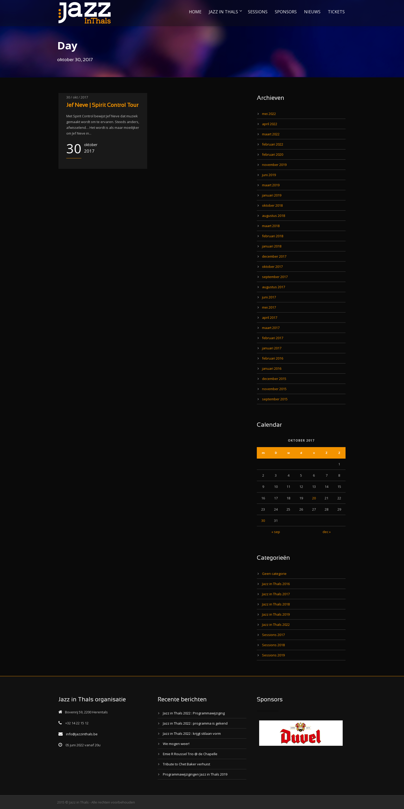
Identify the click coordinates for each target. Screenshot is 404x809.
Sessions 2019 (273, 655)
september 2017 (275, 276)
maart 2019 (271, 185)
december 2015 (274, 378)
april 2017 (269, 317)
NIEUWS (312, 12)
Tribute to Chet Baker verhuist (186, 764)
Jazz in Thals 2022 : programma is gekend (195, 723)
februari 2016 (272, 358)
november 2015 (274, 388)
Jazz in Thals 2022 (276, 624)
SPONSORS (286, 12)
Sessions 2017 (273, 634)
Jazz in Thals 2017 (276, 594)
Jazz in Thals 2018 (276, 604)
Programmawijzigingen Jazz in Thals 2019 (195, 774)
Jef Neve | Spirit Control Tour (102, 105)
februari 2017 (272, 338)
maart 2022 (271, 134)
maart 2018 (271, 225)
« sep (275, 531)
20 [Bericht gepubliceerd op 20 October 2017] (314, 498)
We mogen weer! (176, 743)
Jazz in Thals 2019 (276, 614)
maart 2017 (271, 327)
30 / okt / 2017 (77, 97)
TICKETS (336, 12)
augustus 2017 (273, 287)
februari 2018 (272, 236)
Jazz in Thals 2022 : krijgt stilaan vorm (192, 733)
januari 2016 (271, 368)
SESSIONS (258, 12)
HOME (195, 12)
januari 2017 (271, 348)
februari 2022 (272, 144)
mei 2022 (269, 113)
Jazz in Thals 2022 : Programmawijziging (194, 713)
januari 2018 (271, 246)
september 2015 (275, 399)
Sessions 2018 (273, 645)
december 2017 (274, 256)
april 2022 (269, 124)
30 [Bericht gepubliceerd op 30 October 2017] (263, 520)
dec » (327, 531)
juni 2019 (269, 174)
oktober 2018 (272, 205)
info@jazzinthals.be (82, 734)
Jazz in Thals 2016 (276, 583)
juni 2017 (269, 297)
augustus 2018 (273, 215)
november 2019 (274, 164)
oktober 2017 (272, 266)
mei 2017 (269, 307)
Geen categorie (274, 573)
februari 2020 (272, 154)
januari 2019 (271, 195)
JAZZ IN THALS (223, 12)
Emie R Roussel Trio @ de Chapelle (190, 754)
